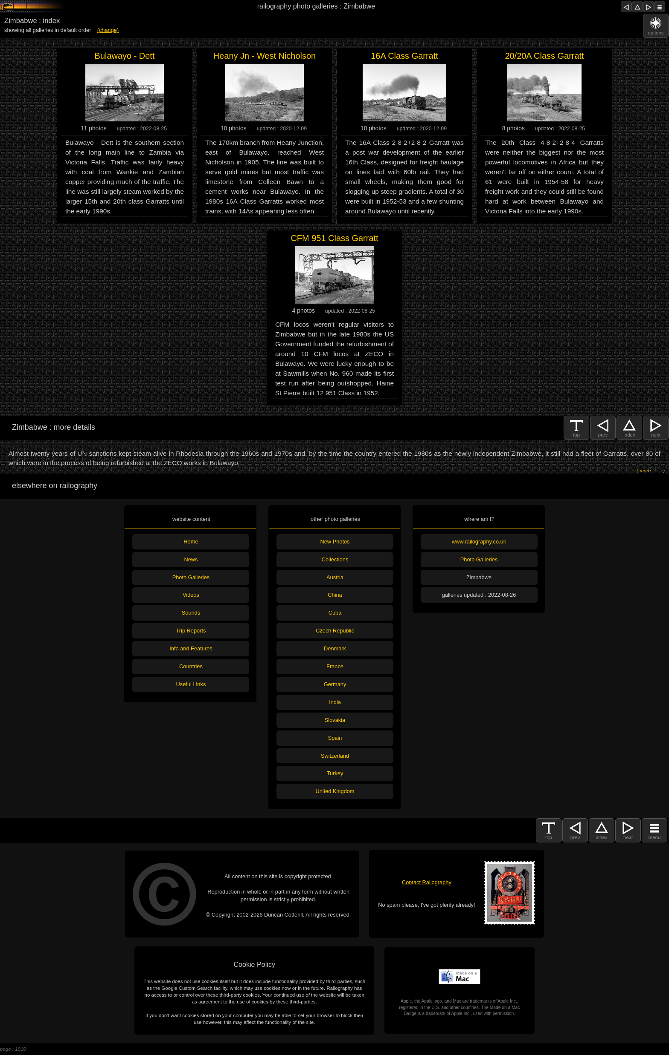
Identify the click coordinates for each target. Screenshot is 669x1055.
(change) (108, 30)
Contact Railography (426, 882)
